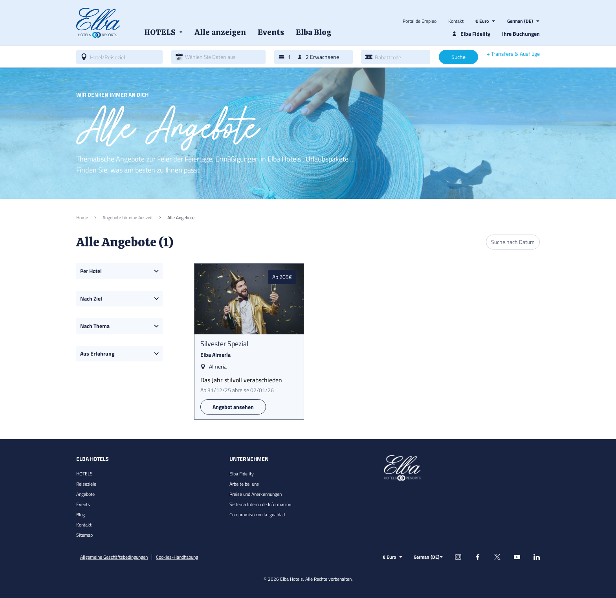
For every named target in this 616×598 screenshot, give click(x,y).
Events (83, 504)
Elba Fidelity (241, 473)
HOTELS (84, 473)
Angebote (85, 494)
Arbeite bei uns (244, 484)
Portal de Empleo (419, 21)
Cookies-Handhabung (177, 557)
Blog (80, 514)
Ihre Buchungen (521, 33)
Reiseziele (86, 484)
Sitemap (84, 535)
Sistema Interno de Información (260, 504)
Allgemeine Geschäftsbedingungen (114, 557)
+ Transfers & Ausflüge (513, 54)
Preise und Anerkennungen (255, 494)
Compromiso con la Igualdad (257, 514)
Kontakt (456, 21)
